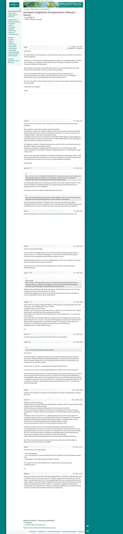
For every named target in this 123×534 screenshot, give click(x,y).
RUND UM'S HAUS (13, 61)
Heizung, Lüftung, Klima (31, 9)
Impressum (41, 531)
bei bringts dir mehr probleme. (39, 349)
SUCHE (11, 62)
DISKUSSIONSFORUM (14, 11)
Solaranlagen (12, 48)
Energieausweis (13, 34)
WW (27, 293)
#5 (81, 273)
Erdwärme (11, 43)
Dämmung (11, 27)
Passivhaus (12, 31)
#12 (81, 473)
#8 (81, 342)
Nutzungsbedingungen (69, 531)
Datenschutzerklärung (53, 531)
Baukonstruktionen (14, 22)
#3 (81, 211)
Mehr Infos (42, 525)
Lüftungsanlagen (13, 52)
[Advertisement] (53, 33)
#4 (81, 246)
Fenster (10, 25)
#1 (81, 121)
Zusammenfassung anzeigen (32, 19)
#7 (81, 334)
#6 (81, 302)
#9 (81, 390)
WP (55, 183)
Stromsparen (12, 47)
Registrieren (12, 15)
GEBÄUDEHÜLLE (13, 20)
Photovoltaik (12, 50)
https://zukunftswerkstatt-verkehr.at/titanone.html (62, 214)
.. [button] (49, 287)
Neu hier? (11, 16)
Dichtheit (11, 29)
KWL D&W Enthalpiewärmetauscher (45, 528)
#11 (81, 447)
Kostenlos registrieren (30, 525)
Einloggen (27, 523)
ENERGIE (10, 38)
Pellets (10, 41)
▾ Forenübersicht (45, 9)
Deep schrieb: (29, 176)
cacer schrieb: (29, 350)
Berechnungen (12, 55)
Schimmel (11, 32)
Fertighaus (11, 23)
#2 (81, 168)
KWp (28, 379)
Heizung (11, 39)
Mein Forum (12, 13)
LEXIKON (10, 59)
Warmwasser (12, 45)
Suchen (33, 531)
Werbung (81, 531)
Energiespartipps (13, 54)
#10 (81, 400)
